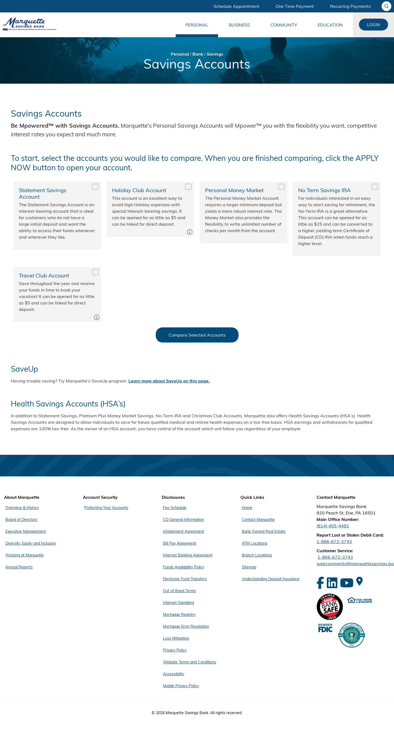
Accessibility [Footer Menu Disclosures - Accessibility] (173, 674)
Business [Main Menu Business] (239, 25)
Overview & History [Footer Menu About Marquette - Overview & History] (22, 507)
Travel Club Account (57, 294)
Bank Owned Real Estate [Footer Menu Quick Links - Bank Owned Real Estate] (264, 531)
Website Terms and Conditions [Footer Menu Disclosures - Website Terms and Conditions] (189, 662)
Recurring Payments (350, 6)
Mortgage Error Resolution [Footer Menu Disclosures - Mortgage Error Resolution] (186, 626)
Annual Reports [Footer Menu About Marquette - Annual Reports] (19, 567)
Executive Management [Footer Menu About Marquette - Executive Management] (25, 531)
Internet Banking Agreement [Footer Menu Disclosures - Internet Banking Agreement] (187, 555)
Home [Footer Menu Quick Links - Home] (247, 507)
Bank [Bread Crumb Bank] (197, 54)
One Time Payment (295, 6)
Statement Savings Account (57, 216)
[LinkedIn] (332, 583)
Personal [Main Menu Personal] (196, 25)
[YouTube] (347, 583)
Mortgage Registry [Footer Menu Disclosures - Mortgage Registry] (179, 614)
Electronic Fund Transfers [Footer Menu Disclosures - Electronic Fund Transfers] (185, 579)
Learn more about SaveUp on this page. (169, 381)
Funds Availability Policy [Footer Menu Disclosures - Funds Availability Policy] (183, 567)
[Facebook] (320, 583)
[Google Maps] (359, 581)
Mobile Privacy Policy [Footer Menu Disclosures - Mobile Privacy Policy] (181, 685)
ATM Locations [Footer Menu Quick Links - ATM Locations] (254, 543)
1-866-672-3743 (334, 541)
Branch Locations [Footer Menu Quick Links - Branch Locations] (257, 555)
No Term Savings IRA (337, 219)
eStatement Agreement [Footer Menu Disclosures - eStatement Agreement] (183, 531)
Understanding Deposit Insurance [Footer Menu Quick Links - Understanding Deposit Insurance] (271, 579)
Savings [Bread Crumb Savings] (215, 54)
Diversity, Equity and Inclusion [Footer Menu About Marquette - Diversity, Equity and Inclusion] (30, 543)
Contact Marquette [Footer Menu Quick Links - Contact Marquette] (258, 519)
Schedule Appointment (236, 6)
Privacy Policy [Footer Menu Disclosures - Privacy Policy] (174, 650)
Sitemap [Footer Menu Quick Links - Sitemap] (249, 567)
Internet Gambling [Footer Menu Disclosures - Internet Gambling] (178, 602)
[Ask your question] (386, 6)
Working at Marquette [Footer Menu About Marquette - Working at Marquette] (24, 555)
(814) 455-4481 (333, 525)
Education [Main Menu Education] (330, 25)
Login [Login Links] (373, 24)
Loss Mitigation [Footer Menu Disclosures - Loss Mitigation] (176, 638)
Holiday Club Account (150, 209)
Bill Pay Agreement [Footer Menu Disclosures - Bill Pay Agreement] (179, 543)
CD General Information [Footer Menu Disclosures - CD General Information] (183, 519)
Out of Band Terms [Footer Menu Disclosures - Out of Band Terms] (179, 590)
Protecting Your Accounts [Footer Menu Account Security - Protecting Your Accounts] (106, 507)
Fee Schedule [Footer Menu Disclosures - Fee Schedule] (174, 507)
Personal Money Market (243, 212)
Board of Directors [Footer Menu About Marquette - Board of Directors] (21, 519)
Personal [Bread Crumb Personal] (180, 54)
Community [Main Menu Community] (283, 25)
